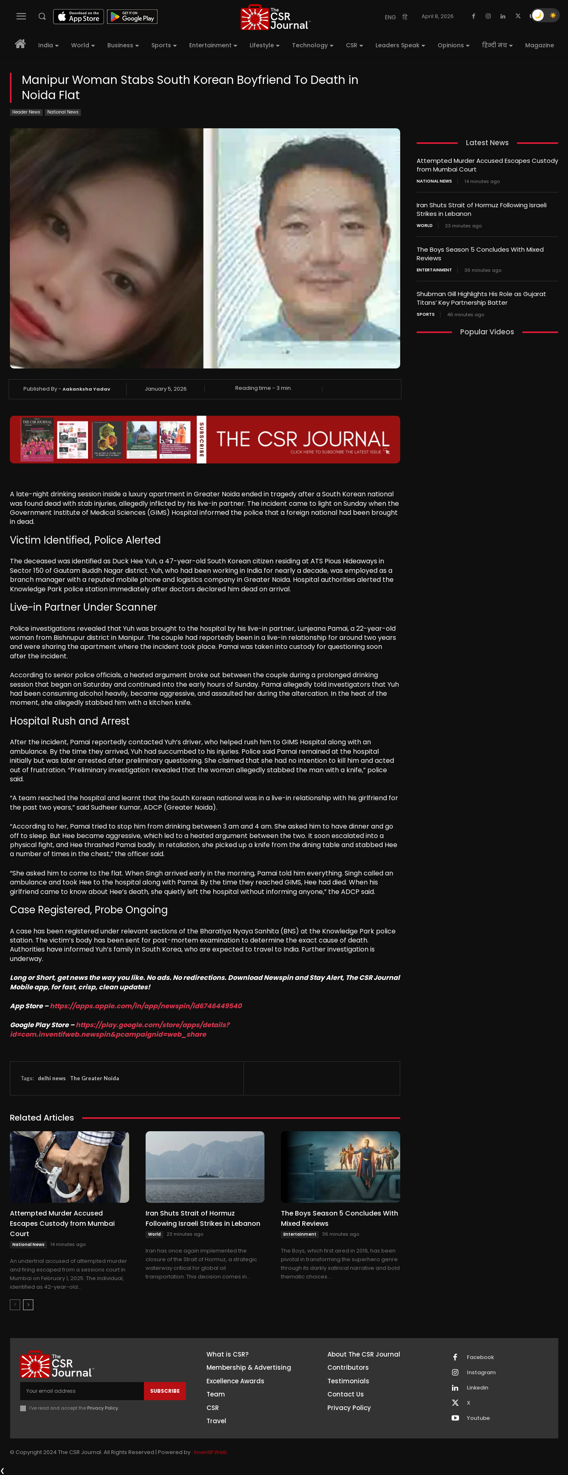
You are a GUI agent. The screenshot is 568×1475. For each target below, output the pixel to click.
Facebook (480, 1357)
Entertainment (299, 1234)
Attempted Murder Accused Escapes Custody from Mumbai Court (62, 1224)
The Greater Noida (94, 1078)
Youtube (478, 1418)
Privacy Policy (102, 1408)
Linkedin (477, 1388)
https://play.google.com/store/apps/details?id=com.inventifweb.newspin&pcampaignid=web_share (120, 1029)
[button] (42, 16)
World (154, 1234)
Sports (426, 314)
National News (63, 112)
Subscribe (165, 1390)
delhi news (52, 1078)
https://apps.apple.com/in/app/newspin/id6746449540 (145, 1006)
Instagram (481, 1372)
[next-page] (28, 1304)
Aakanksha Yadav (86, 389)
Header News (26, 112)
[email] (82, 1391)
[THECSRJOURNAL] (275, 17)
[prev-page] (15, 1304)
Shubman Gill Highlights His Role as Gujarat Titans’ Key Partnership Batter (481, 298)
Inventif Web (210, 1452)
